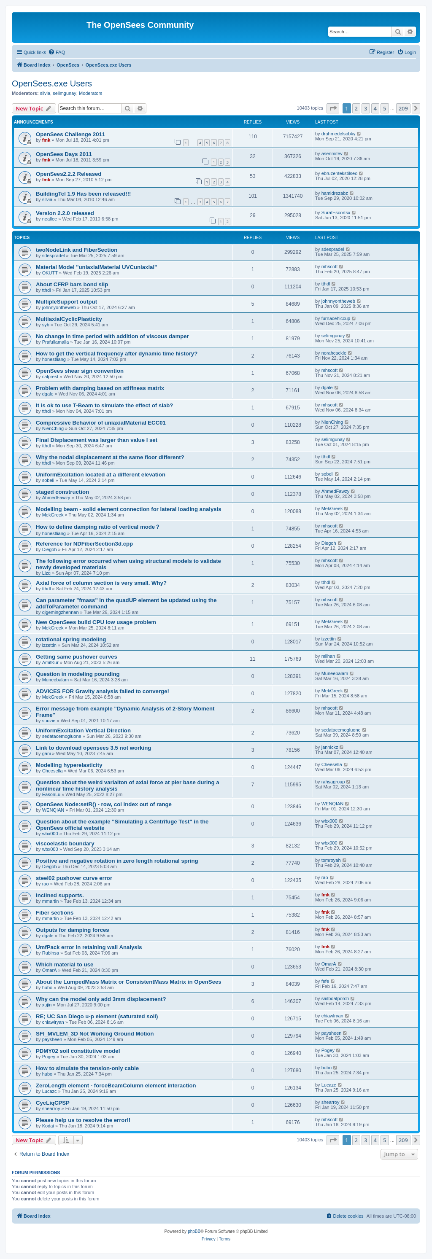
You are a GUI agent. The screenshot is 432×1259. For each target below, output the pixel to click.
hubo (47, 987)
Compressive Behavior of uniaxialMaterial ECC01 (101, 423)
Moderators (91, 93)
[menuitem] (56, 52)
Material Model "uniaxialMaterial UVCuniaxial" (96, 267)
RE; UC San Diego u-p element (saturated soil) (97, 1016)
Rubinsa (50, 952)
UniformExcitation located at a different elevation (100, 474)
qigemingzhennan (60, 612)
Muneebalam (55, 679)
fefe (325, 981)
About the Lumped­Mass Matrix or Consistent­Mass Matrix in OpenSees (128, 982)
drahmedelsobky (338, 133)
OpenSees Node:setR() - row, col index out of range (104, 804)
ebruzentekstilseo (339, 173)
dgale (48, 393)
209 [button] (403, 108)
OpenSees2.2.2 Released (68, 174)
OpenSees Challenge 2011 (70, 134)
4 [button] (375, 108)
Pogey (48, 1056)
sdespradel (53, 255)
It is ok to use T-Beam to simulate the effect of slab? (104, 405)
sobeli (48, 480)
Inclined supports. (60, 895)
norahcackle (333, 352)
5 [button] (384, 108)
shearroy (51, 1108)
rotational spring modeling (71, 639)
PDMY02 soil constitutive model (78, 1051)
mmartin (50, 901)
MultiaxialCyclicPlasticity (69, 319)
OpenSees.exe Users (52, 83)
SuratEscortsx (335, 212)
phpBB (194, 1231)
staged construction (62, 492)
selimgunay (64, 93)
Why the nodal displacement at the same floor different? (110, 457)
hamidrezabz (334, 193)
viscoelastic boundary (65, 843)
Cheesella (52, 770)
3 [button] (365, 108)
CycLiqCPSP (53, 1103)
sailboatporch (335, 998)
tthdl (46, 290)
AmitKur (50, 662)
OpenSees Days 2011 (64, 154)
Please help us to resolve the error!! (83, 1120)
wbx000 (50, 833)
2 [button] (356, 108)
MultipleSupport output (66, 302)
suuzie (49, 720)
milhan (328, 656)
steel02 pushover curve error (74, 878)
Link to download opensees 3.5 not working (93, 748)
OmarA (49, 970)
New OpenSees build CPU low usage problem (96, 622)
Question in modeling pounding (78, 674)
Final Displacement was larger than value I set (96, 440)
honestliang (54, 359)
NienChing (53, 428)
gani (46, 753)
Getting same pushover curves (76, 657)
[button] (333, 108)
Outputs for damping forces (72, 930)
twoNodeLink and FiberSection (76, 250)
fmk (46, 140)
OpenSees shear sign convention (80, 371)
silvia (45, 93)
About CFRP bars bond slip (72, 284)
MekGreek (53, 514)
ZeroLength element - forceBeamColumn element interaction (116, 1085)
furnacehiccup (336, 318)
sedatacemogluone (61, 736)
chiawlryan (53, 1022)
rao (45, 883)
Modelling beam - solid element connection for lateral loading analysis (128, 509)
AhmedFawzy (56, 497)
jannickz (329, 747)
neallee (49, 218)
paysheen (52, 1039)
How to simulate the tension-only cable (87, 1068)
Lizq (46, 573)
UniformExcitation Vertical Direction (83, 730)
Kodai (48, 1125)
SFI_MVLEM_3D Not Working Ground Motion (95, 1033)
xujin (47, 1004)
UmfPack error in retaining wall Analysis (89, 947)
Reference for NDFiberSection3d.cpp (84, 544)
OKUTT (50, 272)
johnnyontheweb (59, 307)
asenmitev (332, 153)
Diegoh (49, 549)
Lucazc (49, 1091)
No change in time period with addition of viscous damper (112, 336)
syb (45, 324)
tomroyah (331, 860)
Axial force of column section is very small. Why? (101, 583)
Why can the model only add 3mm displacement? (101, 999)
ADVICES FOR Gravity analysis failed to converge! (102, 691)
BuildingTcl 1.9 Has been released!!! (83, 194)
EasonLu (51, 794)
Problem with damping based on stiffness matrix (100, 388)
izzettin (49, 645)
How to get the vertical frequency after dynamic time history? (116, 353)
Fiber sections (54, 912)
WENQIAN (53, 809)
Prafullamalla (55, 341)
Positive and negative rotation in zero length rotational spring (117, 861)
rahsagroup (333, 781)
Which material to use (64, 964)
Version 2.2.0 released (65, 213)
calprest (50, 376)
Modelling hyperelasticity (69, 765)
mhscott (329, 266)
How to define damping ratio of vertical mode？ (98, 527)
